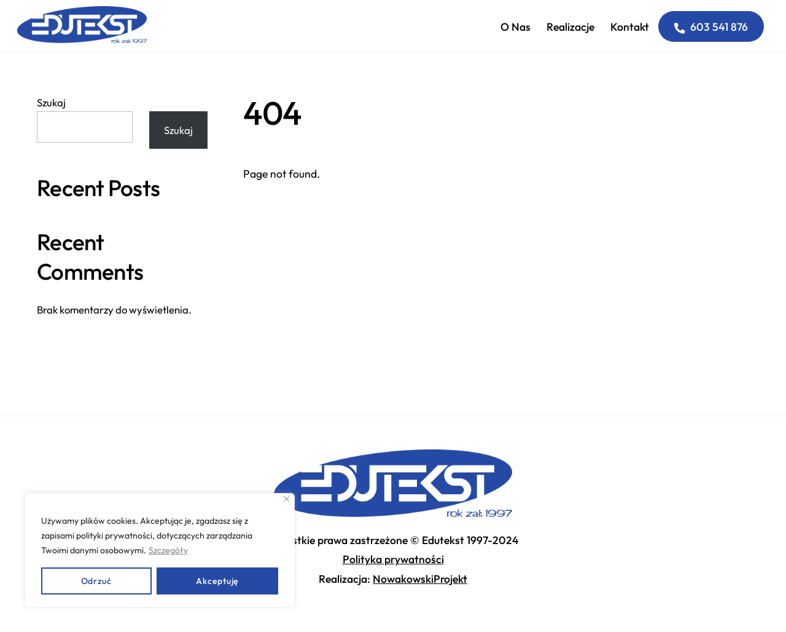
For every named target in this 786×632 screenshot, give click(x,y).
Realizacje (570, 27)
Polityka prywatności (393, 559)
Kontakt (629, 27)
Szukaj (51, 102)
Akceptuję (217, 581)
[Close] (286, 499)
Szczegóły (168, 550)
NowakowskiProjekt (420, 579)
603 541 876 (711, 27)
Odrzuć (96, 581)
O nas (515, 27)
